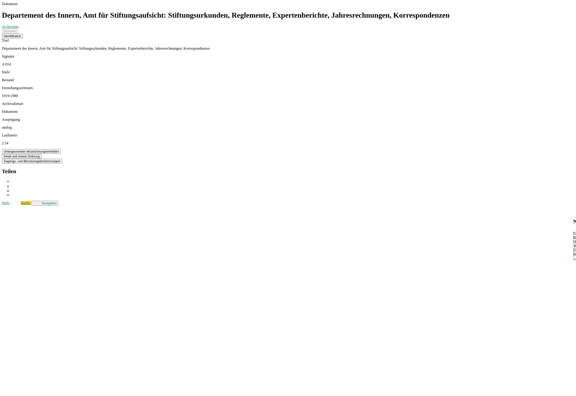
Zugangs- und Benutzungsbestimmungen (32, 161)
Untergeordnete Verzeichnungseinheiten (31, 151)
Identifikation (12, 36)
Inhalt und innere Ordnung (22, 156)
